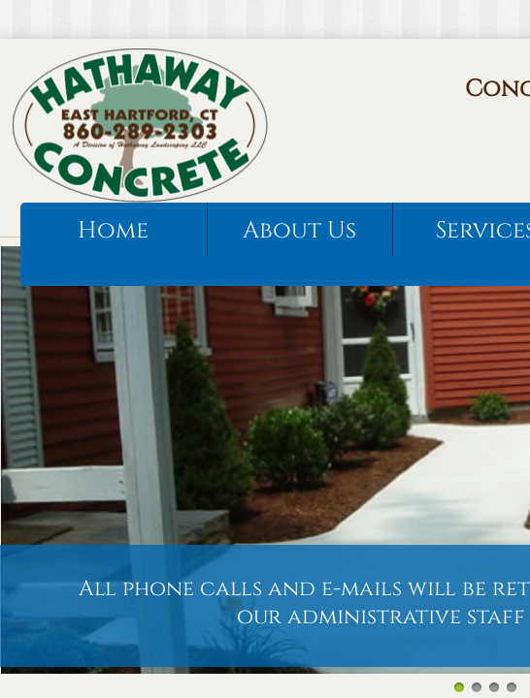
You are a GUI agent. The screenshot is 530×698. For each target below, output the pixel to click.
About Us (299, 230)
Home (113, 230)
